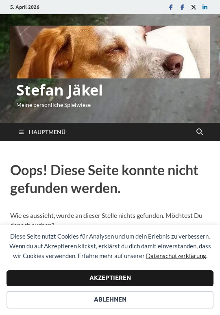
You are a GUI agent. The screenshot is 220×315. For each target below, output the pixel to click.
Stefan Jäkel (59, 90)
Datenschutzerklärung (176, 255)
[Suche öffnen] (200, 132)
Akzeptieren (110, 278)
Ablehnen (110, 299)
